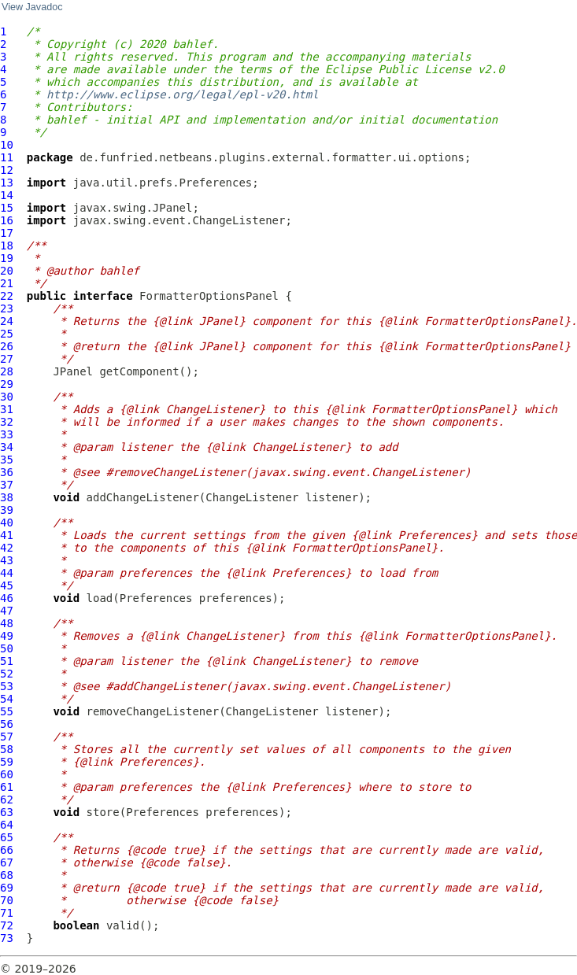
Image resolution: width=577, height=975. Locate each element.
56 (6, 724)
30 (6, 396)
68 (6, 875)
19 (6, 258)
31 (6, 409)
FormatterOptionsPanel (209, 296)
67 (6, 862)
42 (6, 547)
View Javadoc (32, 7)
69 (6, 887)
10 (6, 144)
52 (6, 673)
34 (6, 447)
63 (6, 812)
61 (6, 787)
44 (6, 573)
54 (6, 698)
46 (6, 598)
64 (6, 824)
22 (6, 296)
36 (6, 472)
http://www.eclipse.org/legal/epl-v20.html (182, 94)
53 (6, 686)
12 (6, 170)
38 (6, 497)
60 (6, 774)
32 (6, 421)
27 (6, 359)
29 (6, 384)
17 (6, 233)
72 (6, 925)
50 (6, 648)
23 (6, 308)
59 (6, 761)
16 (6, 220)
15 (6, 207)
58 (6, 749)
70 (6, 900)
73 (6, 938)
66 (6, 850)
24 (6, 321)
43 (6, 560)
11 (6, 157)
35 (6, 459)
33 (6, 434)
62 (6, 799)
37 (6, 484)
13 (6, 182)
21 (6, 283)
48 (6, 623)
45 (6, 585)
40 (6, 522)
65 (6, 837)
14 (6, 195)
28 (6, 371)
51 (6, 661)
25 (6, 333)
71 (6, 913)
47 (6, 610)
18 (6, 245)
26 (6, 346)
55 (6, 711)
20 (6, 270)
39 (6, 510)
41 (6, 535)
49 (6, 636)
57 (6, 736)
